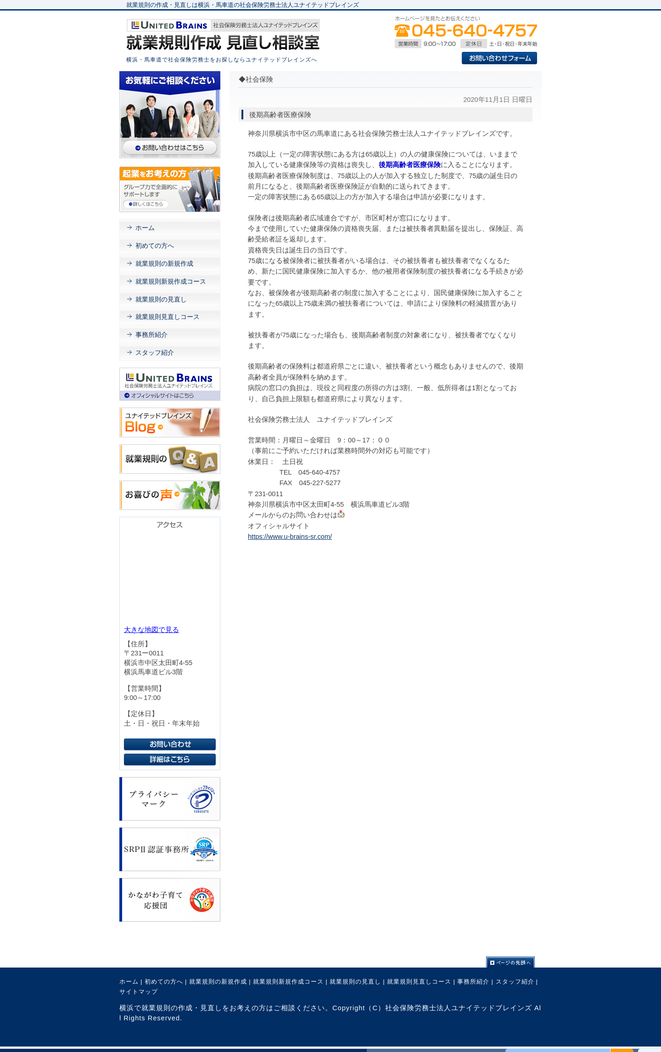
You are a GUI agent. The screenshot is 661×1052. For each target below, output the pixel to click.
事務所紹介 (151, 334)
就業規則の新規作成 (164, 263)
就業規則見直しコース (167, 316)
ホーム (145, 227)
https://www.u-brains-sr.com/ (290, 536)
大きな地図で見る (151, 629)
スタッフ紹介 (154, 352)
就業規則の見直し (161, 299)
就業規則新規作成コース (170, 281)
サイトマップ (138, 991)
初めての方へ (154, 245)
